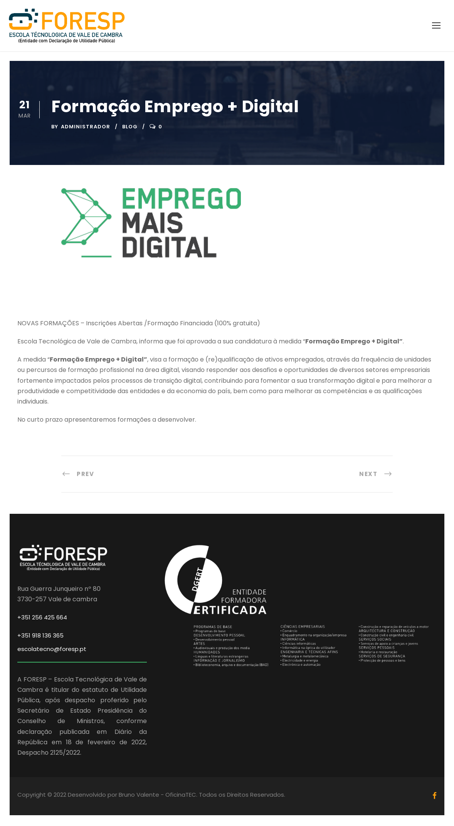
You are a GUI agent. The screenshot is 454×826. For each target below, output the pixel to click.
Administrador (85, 127)
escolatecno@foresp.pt (51, 650)
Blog (130, 127)
